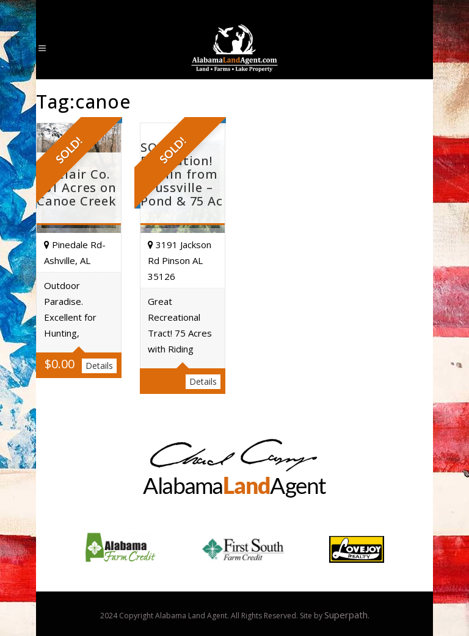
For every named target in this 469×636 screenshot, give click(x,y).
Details (99, 365)
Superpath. (346, 615)
